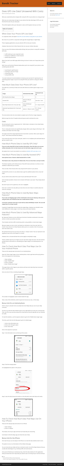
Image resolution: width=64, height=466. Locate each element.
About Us (53, 3)
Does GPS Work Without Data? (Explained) (11, 457)
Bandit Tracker (10, 3)
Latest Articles (59, 464)
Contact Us (59, 3)
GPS (4, 456)
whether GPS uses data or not (34, 151)
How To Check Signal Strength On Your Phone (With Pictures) (15, 459)
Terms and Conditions (52, 464)
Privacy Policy (45, 464)
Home (49, 3)
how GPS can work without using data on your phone (29, 36)
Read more (58, 15)
